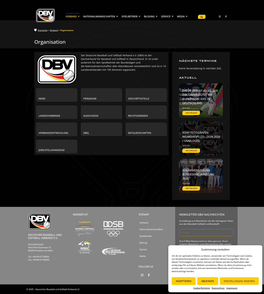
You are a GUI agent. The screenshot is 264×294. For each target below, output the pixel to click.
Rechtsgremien (138, 115)
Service (143, 249)
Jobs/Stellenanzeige (52, 150)
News (42, 98)
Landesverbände (49, 115)
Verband (54, 30)
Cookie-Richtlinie (201, 288)
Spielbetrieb (145, 236)
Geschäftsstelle (138, 98)
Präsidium (89, 98)
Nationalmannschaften (151, 229)
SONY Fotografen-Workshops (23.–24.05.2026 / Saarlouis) (201, 137)
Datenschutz (218, 288)
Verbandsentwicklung (53, 132)
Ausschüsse (90, 115)
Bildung (143, 242)
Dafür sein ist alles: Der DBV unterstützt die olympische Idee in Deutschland (200, 97)
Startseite (43, 30)
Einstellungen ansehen (239, 281)
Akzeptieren (183, 281)
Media (142, 256)
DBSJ (86, 132)
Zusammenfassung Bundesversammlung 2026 (198, 174)
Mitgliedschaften (139, 132)
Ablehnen (207, 281)
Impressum (231, 288)
